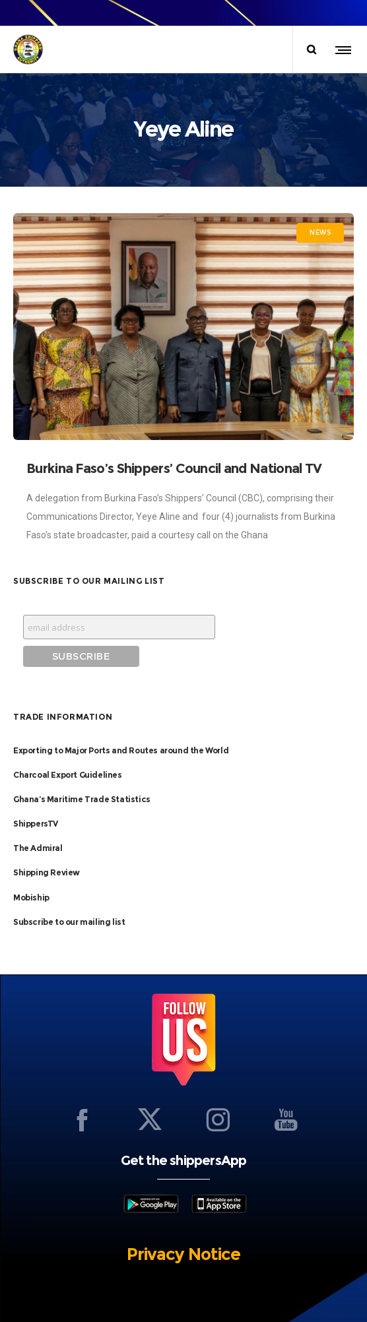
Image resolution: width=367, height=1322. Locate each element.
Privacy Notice (183, 1254)
